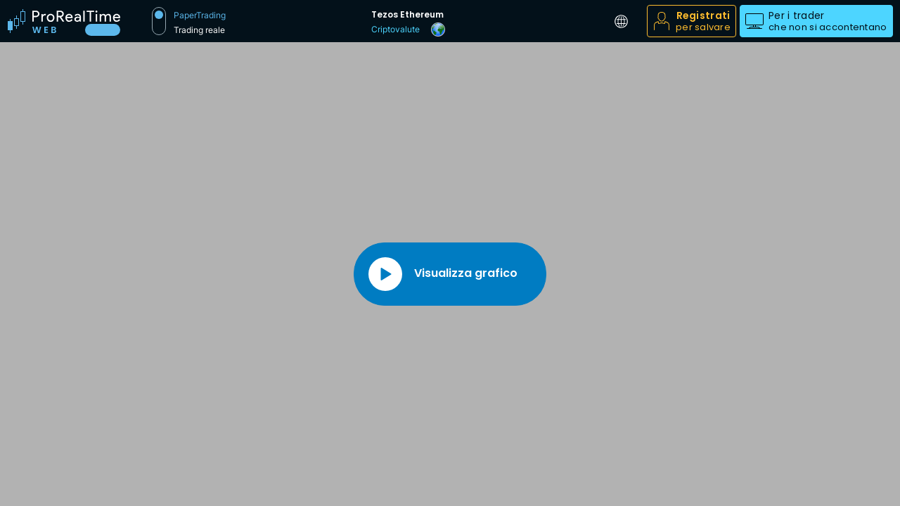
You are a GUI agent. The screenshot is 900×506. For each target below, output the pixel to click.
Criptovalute (395, 29)
